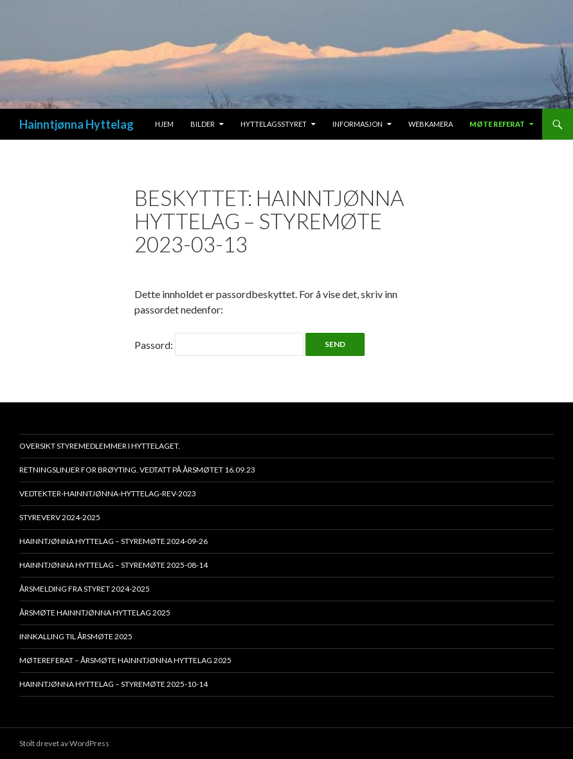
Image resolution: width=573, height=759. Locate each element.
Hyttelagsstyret (274, 124)
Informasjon (357, 124)
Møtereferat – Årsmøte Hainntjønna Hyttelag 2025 (125, 660)
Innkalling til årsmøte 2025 (75, 636)
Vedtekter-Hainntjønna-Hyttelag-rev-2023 (107, 493)
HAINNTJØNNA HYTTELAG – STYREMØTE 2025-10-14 (113, 684)
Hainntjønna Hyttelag (76, 124)
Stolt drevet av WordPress (64, 743)
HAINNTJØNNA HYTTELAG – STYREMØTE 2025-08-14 (113, 565)
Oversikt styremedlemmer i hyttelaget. (99, 446)
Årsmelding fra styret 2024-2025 (84, 589)
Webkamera (430, 124)
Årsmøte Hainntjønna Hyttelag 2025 (94, 612)
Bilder (202, 124)
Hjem (164, 124)
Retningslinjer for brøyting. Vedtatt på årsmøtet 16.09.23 (137, 469)
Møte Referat (497, 124)
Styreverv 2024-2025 (59, 517)
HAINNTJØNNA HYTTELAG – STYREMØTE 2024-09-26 (113, 541)
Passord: (219, 345)
